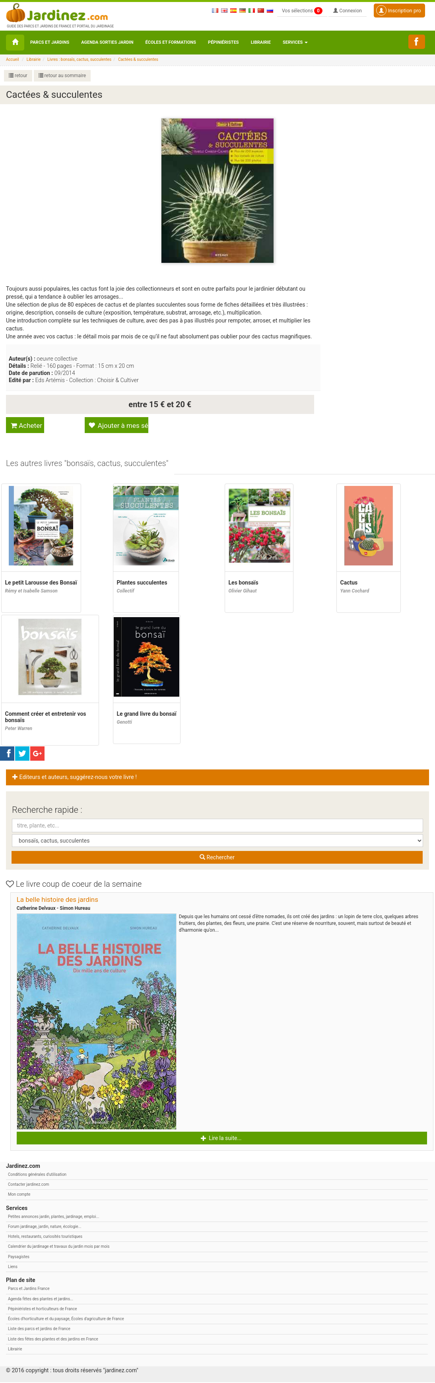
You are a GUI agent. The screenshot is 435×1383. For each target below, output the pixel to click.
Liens (12, 1267)
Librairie (261, 42)
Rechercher (217, 858)
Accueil (12, 59)
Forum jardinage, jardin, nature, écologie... (44, 1227)
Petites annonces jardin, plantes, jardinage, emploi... (53, 1217)
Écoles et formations (171, 42)
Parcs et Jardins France (29, 1289)
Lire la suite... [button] (221, 1139)
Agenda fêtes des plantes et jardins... (40, 1300)
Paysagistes (18, 1257)
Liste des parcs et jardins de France (39, 1329)
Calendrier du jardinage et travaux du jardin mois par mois (58, 1247)
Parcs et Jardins (49, 42)
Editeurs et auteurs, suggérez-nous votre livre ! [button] (74, 778)
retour (18, 75)
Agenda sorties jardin (107, 42)
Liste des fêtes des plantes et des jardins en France (53, 1340)
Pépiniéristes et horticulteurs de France (42, 1309)
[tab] (87, 464)
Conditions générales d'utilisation (37, 1175)
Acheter (26, 425)
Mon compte (19, 1195)
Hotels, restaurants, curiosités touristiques (45, 1237)
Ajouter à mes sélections (118, 425)
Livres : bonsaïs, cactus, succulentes (79, 59)
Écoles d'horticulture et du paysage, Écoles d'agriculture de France (66, 1319)
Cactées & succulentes (138, 59)
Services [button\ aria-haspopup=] (295, 42)
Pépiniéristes (223, 42)
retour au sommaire (62, 75)
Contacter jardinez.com (28, 1185)
